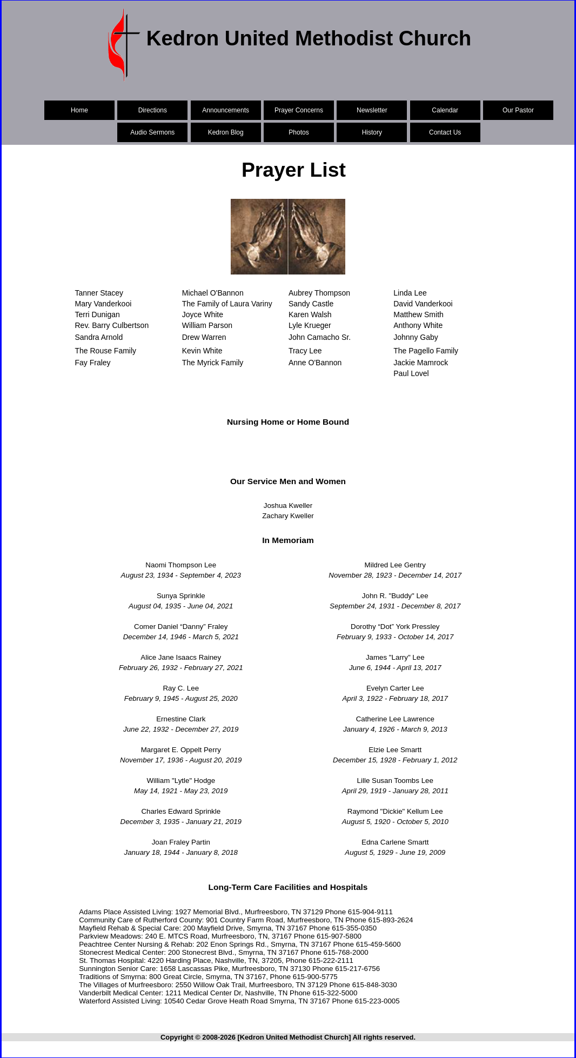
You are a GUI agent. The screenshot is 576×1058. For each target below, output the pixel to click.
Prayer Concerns (298, 110)
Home (79, 110)
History (372, 132)
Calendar (445, 110)
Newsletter (372, 110)
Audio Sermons (152, 132)
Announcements (225, 110)
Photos (299, 132)
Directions (152, 110)
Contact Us (445, 132)
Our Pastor (518, 110)
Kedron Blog (226, 132)
